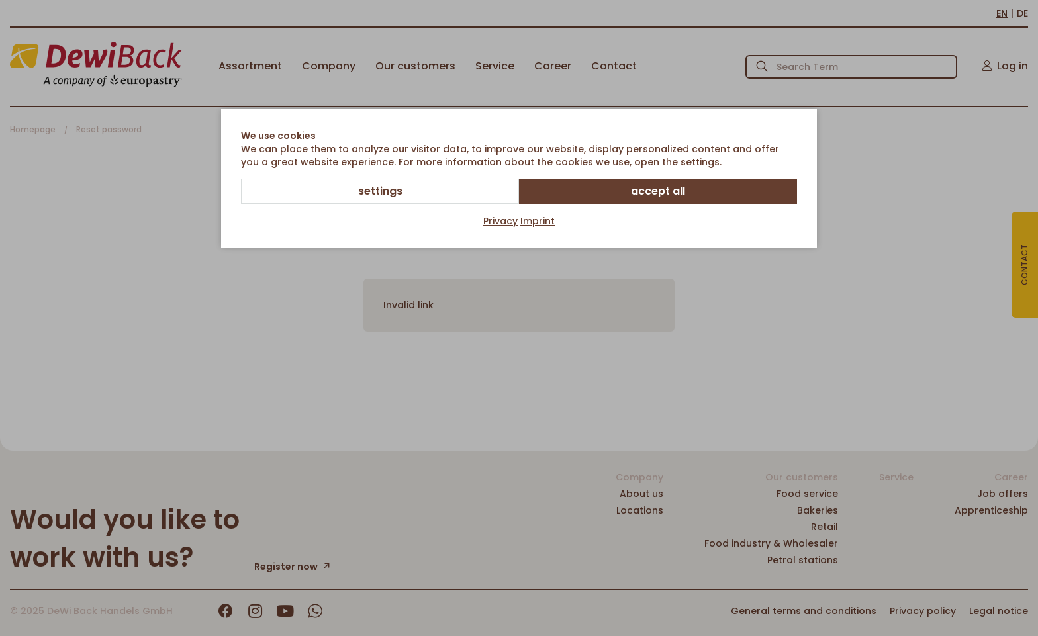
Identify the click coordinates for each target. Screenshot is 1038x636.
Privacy (500, 221)
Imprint (537, 221)
